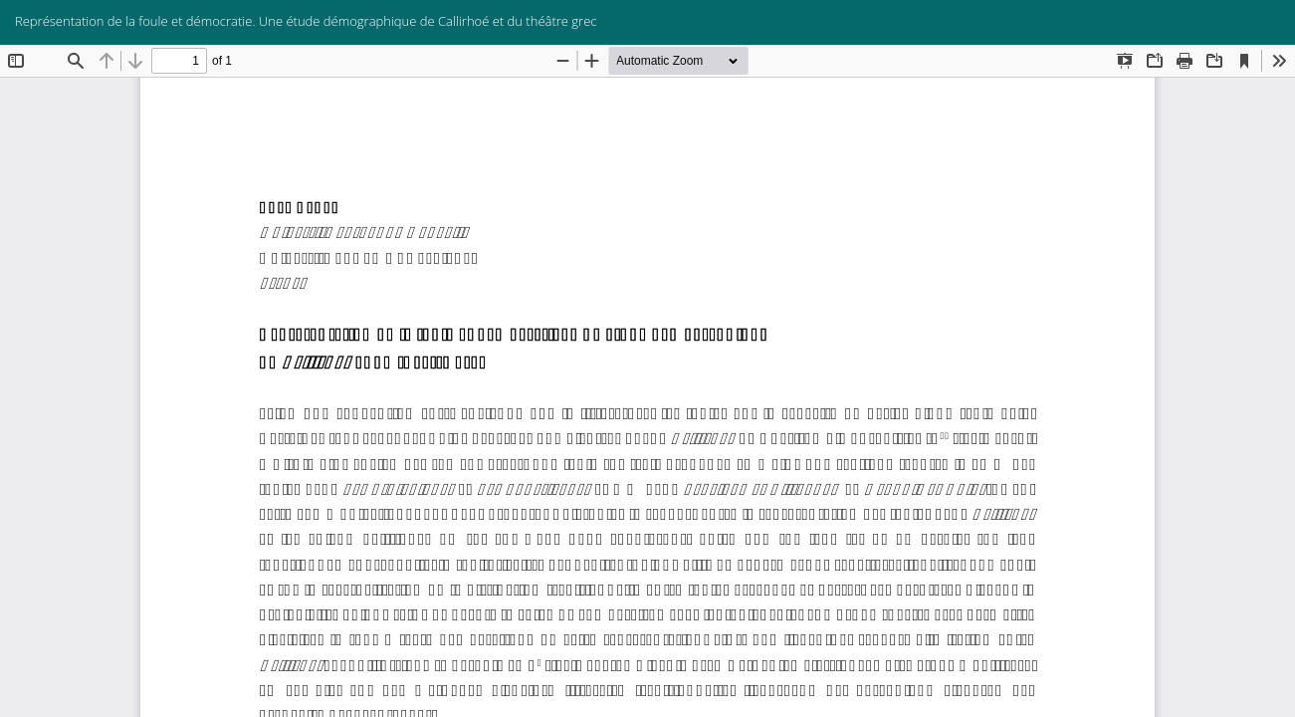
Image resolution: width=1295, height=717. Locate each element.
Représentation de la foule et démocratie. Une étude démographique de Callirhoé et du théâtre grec (305, 21)
